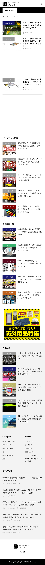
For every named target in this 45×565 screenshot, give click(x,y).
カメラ (5, 496)
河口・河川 (6, 483)
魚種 (4, 459)
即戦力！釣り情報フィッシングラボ (33, 460)
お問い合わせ (29, 452)
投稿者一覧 (28, 448)
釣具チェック (7, 445)
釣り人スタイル (8, 448)
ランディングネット (9, 508)
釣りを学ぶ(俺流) (8, 455)
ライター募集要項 (30, 455)
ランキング (28, 445)
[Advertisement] (22, 64)
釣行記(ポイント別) (9, 441)
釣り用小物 (6, 532)
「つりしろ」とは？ (31, 441)
